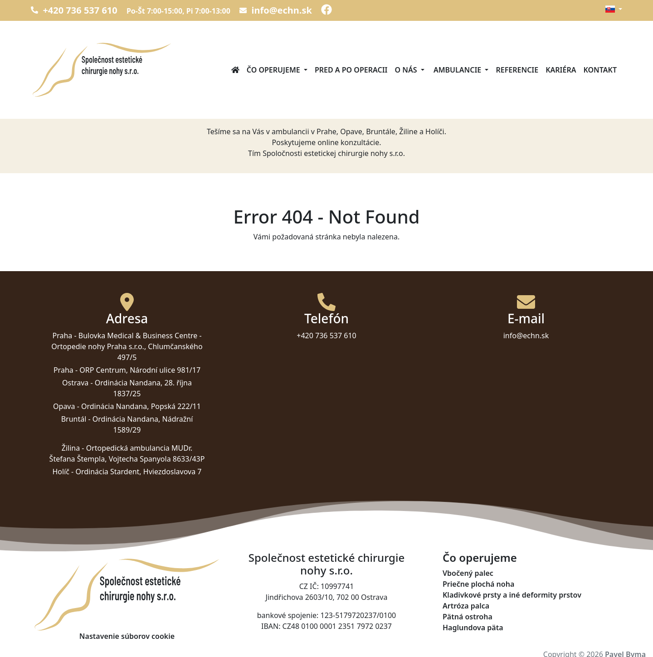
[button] (613, 9)
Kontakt (600, 70)
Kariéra (561, 70)
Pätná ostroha (467, 617)
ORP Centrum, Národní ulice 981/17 (139, 370)
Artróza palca (466, 606)
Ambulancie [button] (457, 70)
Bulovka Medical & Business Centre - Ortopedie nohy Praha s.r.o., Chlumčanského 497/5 (126, 346)
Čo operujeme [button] (274, 70)
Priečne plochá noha (478, 584)
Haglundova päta (473, 628)
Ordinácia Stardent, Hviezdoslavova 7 (138, 472)
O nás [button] (407, 70)
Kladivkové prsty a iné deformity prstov (512, 595)
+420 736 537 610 (74, 10)
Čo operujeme (480, 558)
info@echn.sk (275, 10)
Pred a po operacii (351, 70)
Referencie (517, 70)
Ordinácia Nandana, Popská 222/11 (141, 406)
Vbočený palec (468, 573)
